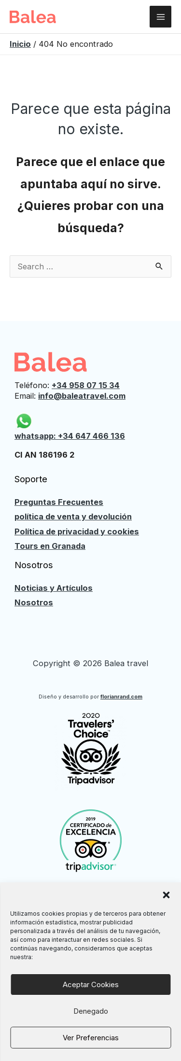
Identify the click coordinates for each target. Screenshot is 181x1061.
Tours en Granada (49, 546)
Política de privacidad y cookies (76, 531)
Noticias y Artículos (53, 588)
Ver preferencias (91, 1037)
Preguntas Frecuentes (58, 502)
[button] (166, 895)
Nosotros (33, 602)
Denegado (90, 1011)
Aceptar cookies (91, 984)
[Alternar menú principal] (160, 17)
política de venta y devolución (73, 516)
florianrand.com (121, 697)
